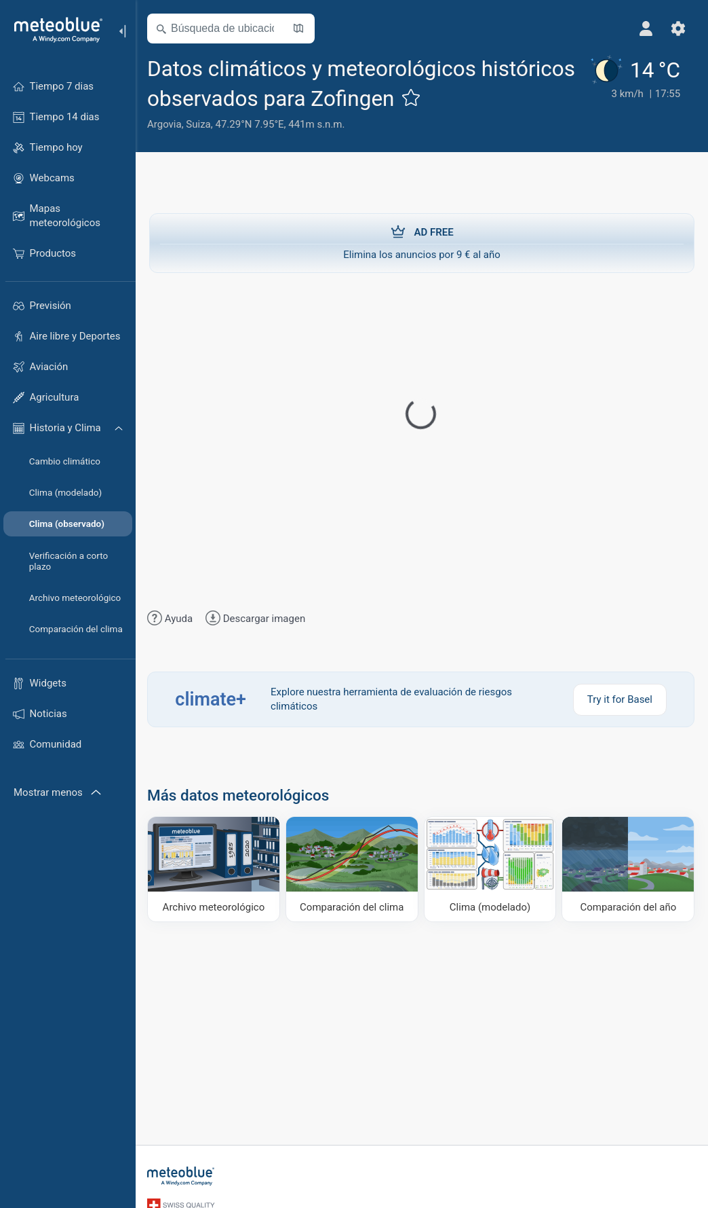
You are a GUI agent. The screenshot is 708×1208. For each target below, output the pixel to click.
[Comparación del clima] (353, 869)
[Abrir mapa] (300, 28)
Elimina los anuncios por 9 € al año (422, 242)
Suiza (200, 124)
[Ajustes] (678, 28)
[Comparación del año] (628, 869)
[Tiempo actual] (633, 93)
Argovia (166, 124)
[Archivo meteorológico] (215, 869)
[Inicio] (53, 30)
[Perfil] (645, 28)
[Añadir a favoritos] (413, 97)
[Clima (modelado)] (490, 869)
